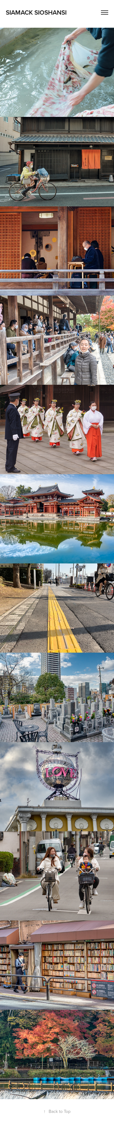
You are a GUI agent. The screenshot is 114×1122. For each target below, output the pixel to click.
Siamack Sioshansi (36, 12)
